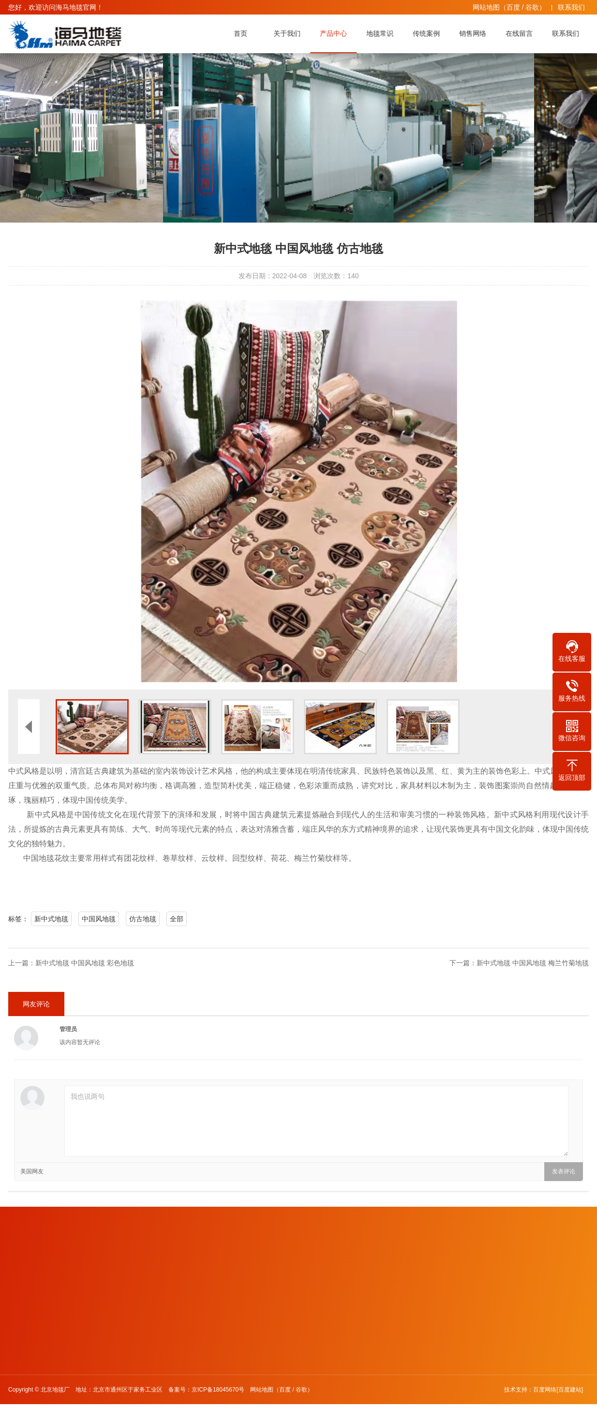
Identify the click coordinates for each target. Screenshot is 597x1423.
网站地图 (486, 7)
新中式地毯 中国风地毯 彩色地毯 (84, 963)
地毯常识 (382, 33)
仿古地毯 (142, 919)
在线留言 (521, 33)
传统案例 (428, 33)
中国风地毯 (99, 919)
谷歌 (532, 7)
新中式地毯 (51, 919)
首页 (243, 33)
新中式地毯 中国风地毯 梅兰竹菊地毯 (533, 963)
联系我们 (571, 7)
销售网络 (475, 33)
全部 (176, 919)
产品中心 (335, 33)
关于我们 (289, 33)
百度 (513, 7)
